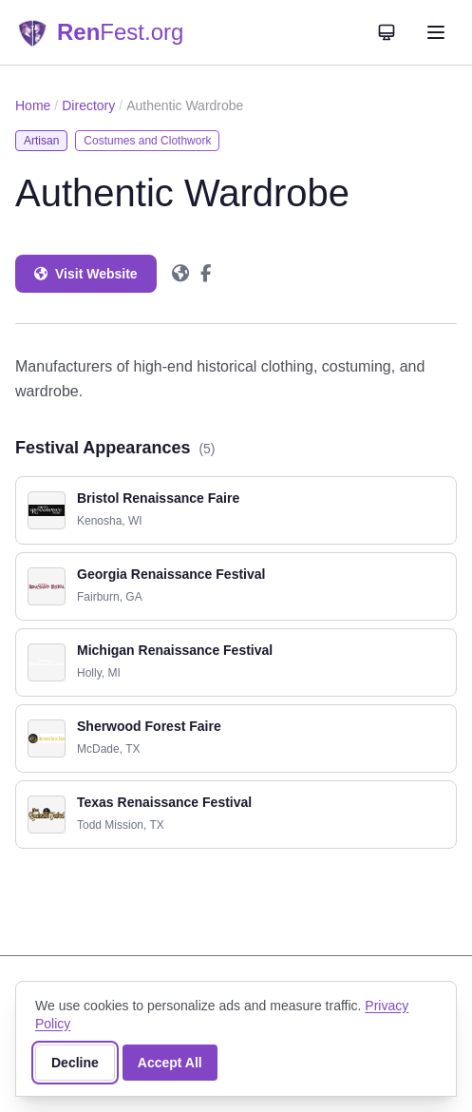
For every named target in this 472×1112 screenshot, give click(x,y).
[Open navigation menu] (436, 32)
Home (32, 105)
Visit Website (86, 273)
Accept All (170, 1062)
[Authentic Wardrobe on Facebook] (205, 273)
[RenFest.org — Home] (99, 32)
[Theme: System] (386, 32)
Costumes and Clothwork (147, 140)
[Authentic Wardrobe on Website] (180, 273)
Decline (75, 1062)
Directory (88, 105)
